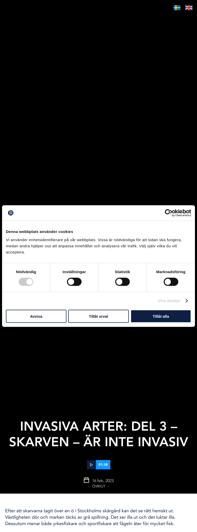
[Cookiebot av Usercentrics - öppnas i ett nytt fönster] (168, 213)
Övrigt (98, 486)
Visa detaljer (169, 301)
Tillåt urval (98, 316)
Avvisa (36, 316)
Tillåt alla (161, 316)
